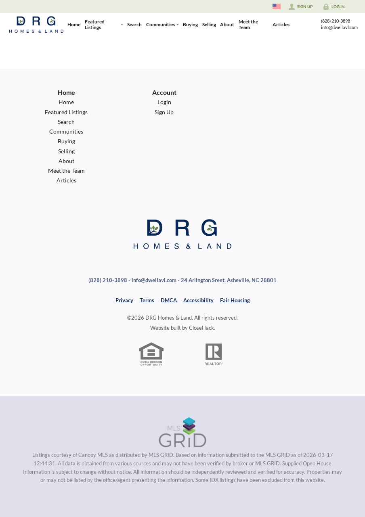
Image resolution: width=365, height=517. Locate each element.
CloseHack (201, 328)
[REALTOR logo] (214, 354)
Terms (147, 300)
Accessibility (198, 300)
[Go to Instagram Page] (296, 20)
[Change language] (276, 6)
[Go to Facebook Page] (305, 20)
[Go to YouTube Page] (305, 29)
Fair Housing (235, 300)
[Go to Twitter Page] (296, 29)
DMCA (169, 300)
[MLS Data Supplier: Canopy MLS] (183, 433)
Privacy (124, 300)
